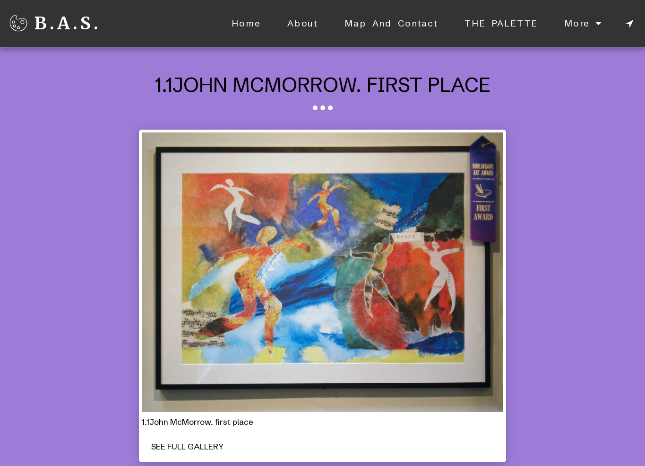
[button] (629, 23)
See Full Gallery (187, 446)
